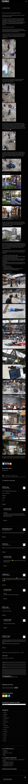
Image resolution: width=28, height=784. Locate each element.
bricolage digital (6, 718)
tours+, (20, 476)
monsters (5, 729)
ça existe (20, 268)
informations (6, 725)
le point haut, (13, 475)
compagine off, (8, 475)
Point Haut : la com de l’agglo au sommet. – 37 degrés (15, 652)
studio (5, 740)
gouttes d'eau (6, 721)
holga (4, 723)
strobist (5, 738)
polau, (16, 475)
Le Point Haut (6, 8)
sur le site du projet (11, 27)
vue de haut (23, 476)
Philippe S (4, 636)
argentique (5, 714)
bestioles (5, 716)
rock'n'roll (5, 735)
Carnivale (4, 750)
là (24, 457)
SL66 (4, 754)
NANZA (4, 487)
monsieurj (5, 508)
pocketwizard (10, 267)
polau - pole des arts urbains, (6, 476)
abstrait (5, 712)
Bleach (4, 755)
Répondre (4, 504)
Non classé (5, 731)
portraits (5, 733)
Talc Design (14, 29)
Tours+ (7, 22)
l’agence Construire (17, 21)
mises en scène (6, 727)
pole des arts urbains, (15, 476)
